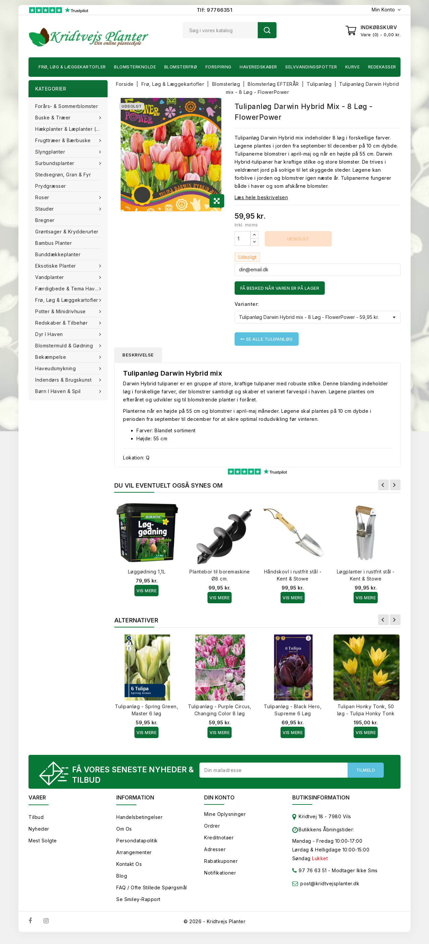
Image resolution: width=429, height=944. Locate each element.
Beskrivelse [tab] (138, 354)
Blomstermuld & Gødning (65, 345)
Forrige (383, 485)
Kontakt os (129, 864)
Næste (395, 485)
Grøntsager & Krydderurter (67, 231)
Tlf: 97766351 (215, 10)
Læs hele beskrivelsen (261, 197)
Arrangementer (134, 852)
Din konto (219, 797)
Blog (121, 876)
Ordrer (212, 826)
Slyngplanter (51, 152)
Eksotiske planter (56, 266)
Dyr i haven (49, 334)
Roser (43, 197)
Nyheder (38, 829)
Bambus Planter (53, 243)
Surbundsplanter (55, 163)
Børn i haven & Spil (58, 391)
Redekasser (382, 66)
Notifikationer (220, 873)
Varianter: (247, 304)
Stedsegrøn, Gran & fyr (63, 174)
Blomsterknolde (135, 66)
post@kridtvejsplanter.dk (329, 883)
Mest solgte (42, 840)
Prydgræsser (50, 186)
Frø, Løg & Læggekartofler (72, 66)
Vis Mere (146, 590)
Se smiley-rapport (138, 899)
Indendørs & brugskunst (64, 380)
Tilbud (36, 817)
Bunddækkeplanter (57, 254)
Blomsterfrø (180, 66)
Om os (124, 829)
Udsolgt (298, 238)
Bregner (45, 220)
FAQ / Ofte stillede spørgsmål (151, 887)
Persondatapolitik (137, 840)
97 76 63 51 (309, 872)
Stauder (45, 209)
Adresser (215, 849)
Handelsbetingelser (139, 817)
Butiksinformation (321, 797)
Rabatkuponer (221, 861)
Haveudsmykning (56, 368)
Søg (267, 30)
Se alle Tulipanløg (266, 339)
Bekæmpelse (51, 357)
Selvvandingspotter (311, 66)
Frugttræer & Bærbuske (63, 140)
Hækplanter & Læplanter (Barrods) (71, 129)
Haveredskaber (258, 66)
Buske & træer (53, 117)
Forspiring (218, 66)
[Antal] (243, 238)
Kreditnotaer (219, 837)
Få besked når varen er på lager (279, 288)
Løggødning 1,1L (147, 571)
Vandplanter (50, 277)
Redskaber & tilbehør (62, 323)
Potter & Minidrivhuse (61, 311)
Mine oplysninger (225, 814)
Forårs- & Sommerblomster (66, 106)
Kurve (352, 66)
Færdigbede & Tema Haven (68, 288)
